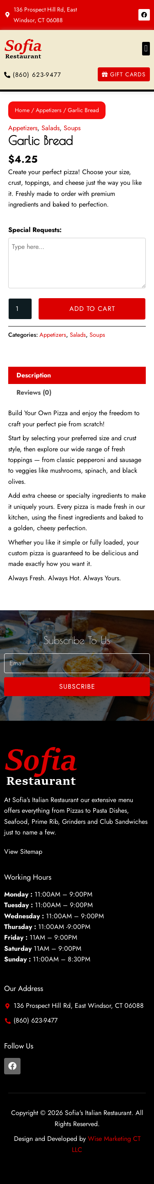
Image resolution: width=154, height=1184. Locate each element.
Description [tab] (33, 375)
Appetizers (49, 110)
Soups (72, 128)
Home (22, 110)
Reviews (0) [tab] (33, 392)
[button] (146, 48)
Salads (50, 128)
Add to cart (92, 308)
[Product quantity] (20, 309)
